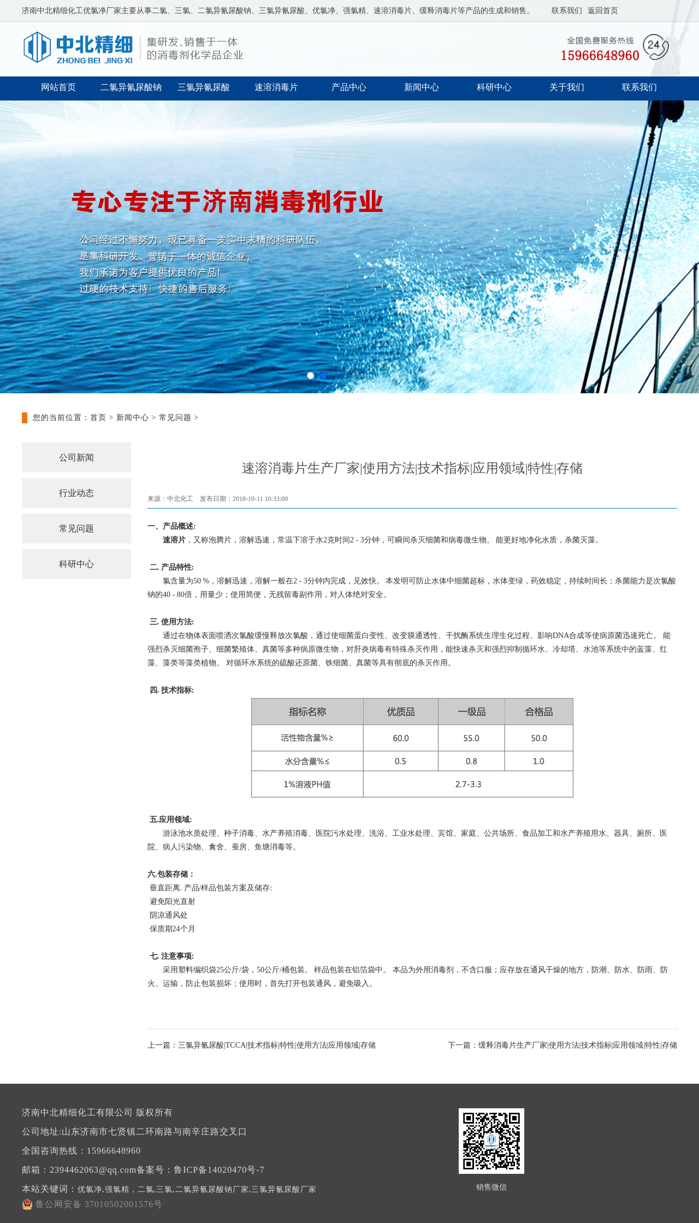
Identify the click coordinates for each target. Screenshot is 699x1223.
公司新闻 (76, 457)
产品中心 (348, 87)
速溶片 (174, 540)
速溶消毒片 (276, 87)
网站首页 (58, 87)
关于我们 (566, 87)
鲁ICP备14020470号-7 (219, 1169)
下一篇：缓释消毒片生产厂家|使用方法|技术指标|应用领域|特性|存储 (562, 1045)
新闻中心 (421, 87)
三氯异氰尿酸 (203, 87)
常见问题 (175, 417)
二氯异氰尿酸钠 (131, 87)
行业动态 (76, 493)
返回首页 (603, 11)
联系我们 (567, 11)
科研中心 (494, 87)
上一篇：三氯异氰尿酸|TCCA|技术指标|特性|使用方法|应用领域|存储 (261, 1045)
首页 (98, 417)
